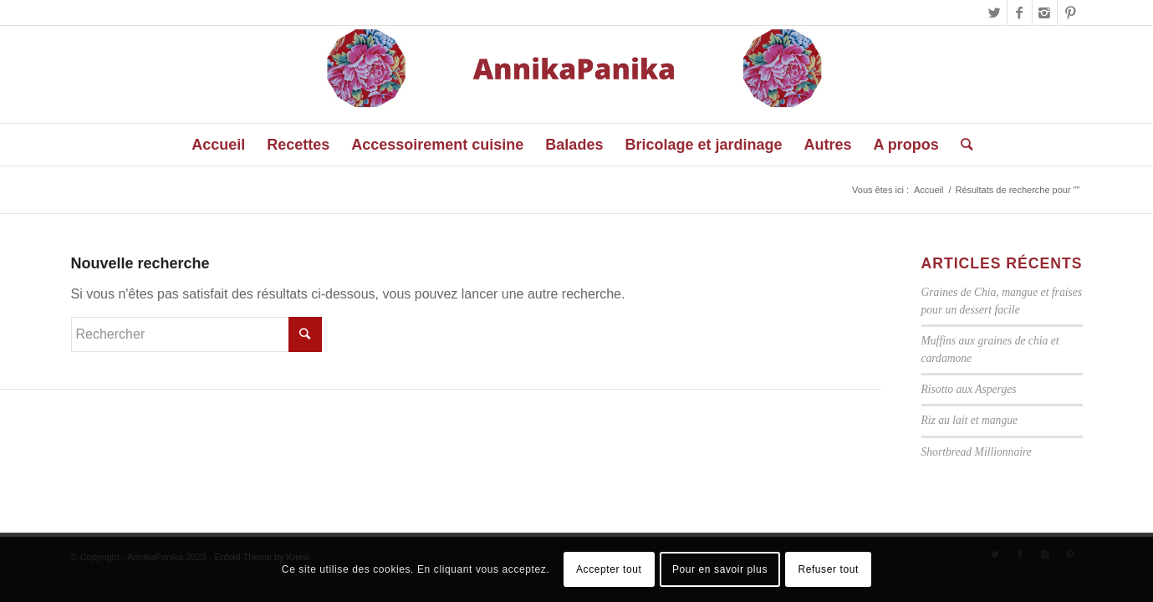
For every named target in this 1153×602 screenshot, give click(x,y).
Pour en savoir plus (720, 569)
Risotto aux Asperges (969, 389)
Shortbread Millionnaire (976, 452)
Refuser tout (828, 569)
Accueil (928, 190)
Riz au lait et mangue (969, 420)
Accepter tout (609, 569)
